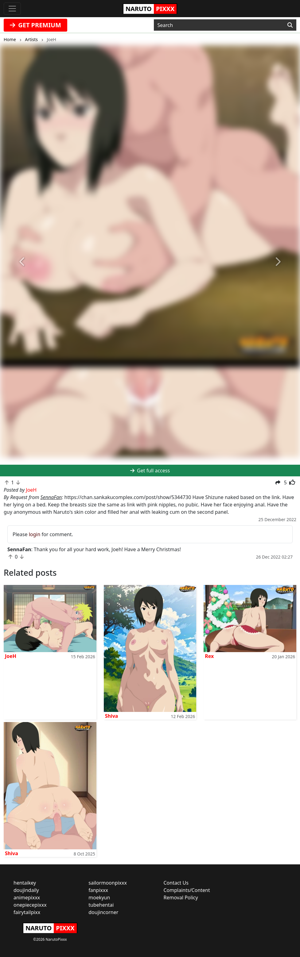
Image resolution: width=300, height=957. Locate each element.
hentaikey (25, 882)
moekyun (99, 897)
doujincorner (103, 912)
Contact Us (176, 882)
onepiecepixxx (30, 904)
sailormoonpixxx (107, 882)
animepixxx (27, 897)
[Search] (290, 25)
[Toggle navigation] (12, 8)
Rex (209, 656)
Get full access (150, 470)
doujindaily (26, 890)
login (35, 534)
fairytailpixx (27, 912)
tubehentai (101, 904)
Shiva (111, 716)
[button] (22, 262)
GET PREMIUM (35, 25)
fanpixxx (98, 890)
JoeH (10, 656)
